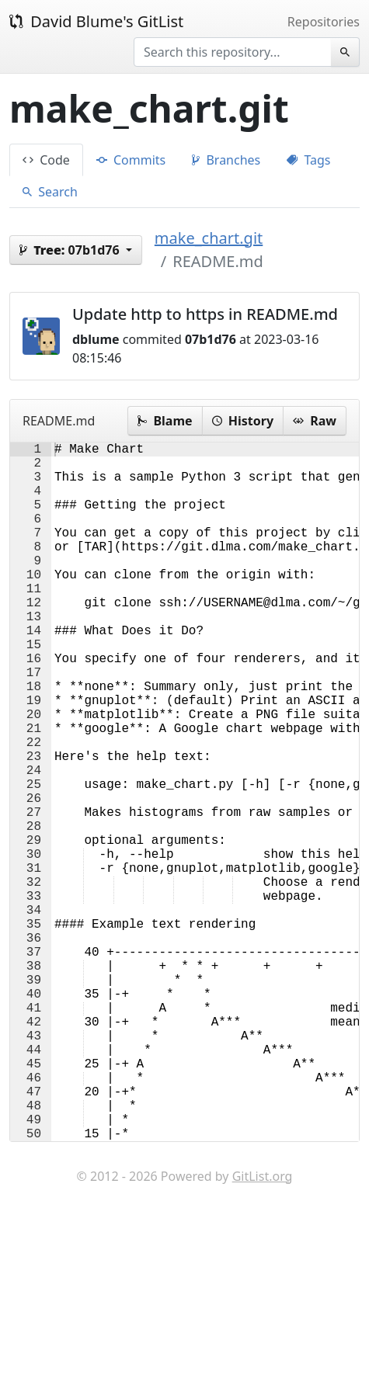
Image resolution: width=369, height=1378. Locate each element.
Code (46, 159)
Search (50, 191)
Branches (226, 159)
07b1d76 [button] (71, 250)
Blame (165, 420)
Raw (314, 420)
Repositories (323, 21)
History (242, 420)
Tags (308, 159)
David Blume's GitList (96, 21)
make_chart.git (209, 237)
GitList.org (262, 1331)
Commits (130, 159)
